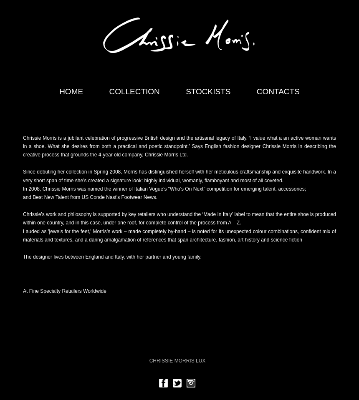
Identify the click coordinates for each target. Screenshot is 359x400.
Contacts (278, 91)
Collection (134, 91)
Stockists (208, 91)
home (71, 91)
